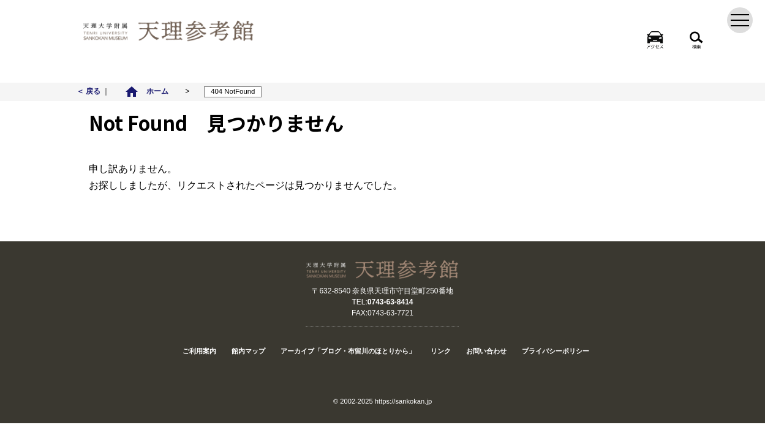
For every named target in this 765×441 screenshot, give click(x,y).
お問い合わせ (486, 351)
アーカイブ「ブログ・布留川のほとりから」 (348, 351)
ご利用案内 (199, 351)
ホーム (146, 91)
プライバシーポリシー (555, 351)
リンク (441, 351)
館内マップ (248, 351)
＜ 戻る (90, 91)
